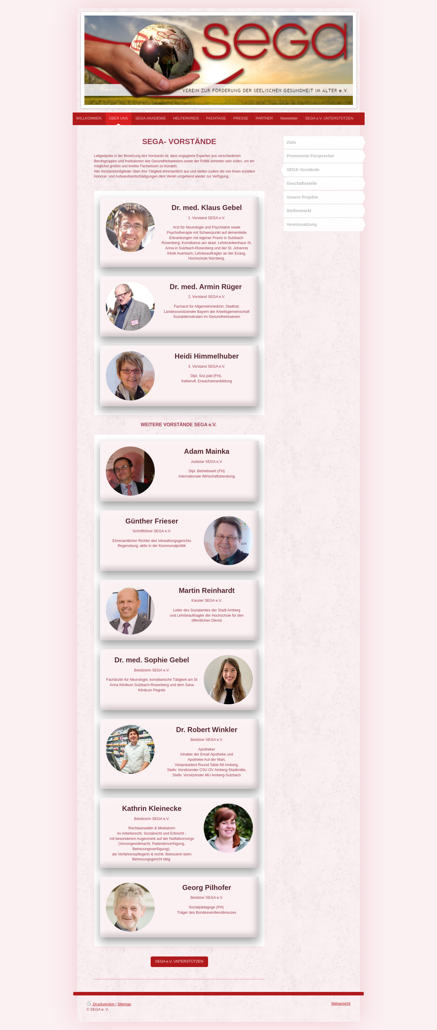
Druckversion (101, 1004)
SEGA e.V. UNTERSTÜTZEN (179, 961)
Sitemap (124, 1004)
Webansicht (341, 1004)
